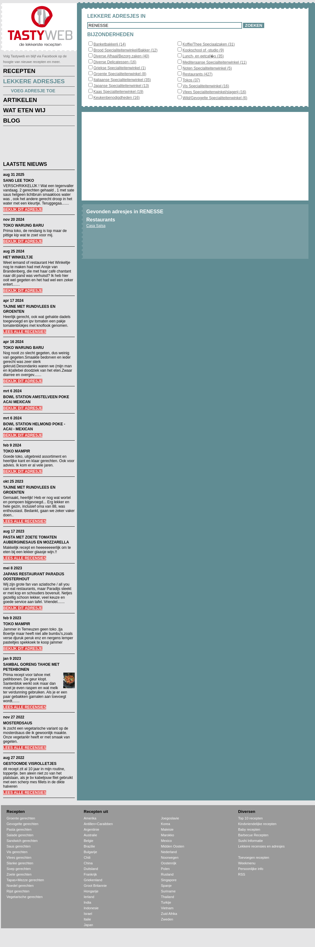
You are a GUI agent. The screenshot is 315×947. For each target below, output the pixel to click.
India (87, 902)
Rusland (167, 874)
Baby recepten (249, 829)
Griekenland (93, 880)
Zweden (167, 919)
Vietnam (167, 908)
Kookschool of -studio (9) (203, 50)
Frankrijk (90, 874)
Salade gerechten (20, 835)
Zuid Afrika (169, 914)
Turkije (166, 902)
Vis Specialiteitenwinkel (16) (206, 86)
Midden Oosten (172, 846)
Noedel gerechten (20, 885)
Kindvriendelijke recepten (257, 824)
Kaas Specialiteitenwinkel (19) (118, 91)
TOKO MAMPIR (16, 451)
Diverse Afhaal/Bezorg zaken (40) (121, 56)
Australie (90, 835)
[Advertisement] (34, 145)
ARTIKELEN (20, 100)
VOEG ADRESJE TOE (33, 90)
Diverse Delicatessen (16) (114, 62)
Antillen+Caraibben (98, 824)
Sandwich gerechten (22, 841)
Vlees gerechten (19, 857)
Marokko (167, 835)
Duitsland (91, 869)
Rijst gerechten (18, 891)
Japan (88, 925)
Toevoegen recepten (253, 857)
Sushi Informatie (250, 841)
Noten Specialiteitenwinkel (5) (207, 68)
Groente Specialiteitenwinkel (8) (119, 74)
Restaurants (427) (197, 74)
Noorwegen (170, 857)
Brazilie (89, 846)
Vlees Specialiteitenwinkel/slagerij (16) (214, 92)
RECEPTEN (19, 71)
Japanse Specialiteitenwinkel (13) (121, 86)
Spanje (166, 885)
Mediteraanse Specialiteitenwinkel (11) (214, 62)
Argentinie (91, 829)
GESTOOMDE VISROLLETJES (29, 763)
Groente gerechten (21, 818)
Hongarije (91, 891)
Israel (88, 914)
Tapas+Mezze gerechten (25, 880)
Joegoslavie (170, 818)
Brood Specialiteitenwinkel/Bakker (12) (125, 50)
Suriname (168, 891)
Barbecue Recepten (253, 835)
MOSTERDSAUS (17, 723)
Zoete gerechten (19, 874)
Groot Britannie (95, 885)
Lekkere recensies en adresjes (261, 846)
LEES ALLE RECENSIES (24, 332)
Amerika (90, 818)
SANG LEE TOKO (18, 180)
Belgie (88, 841)
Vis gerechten (17, 852)
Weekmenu (246, 863)
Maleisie (167, 829)
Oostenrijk (169, 863)
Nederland (169, 852)
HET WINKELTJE (18, 257)
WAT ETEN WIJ (24, 110)
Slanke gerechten (20, 863)
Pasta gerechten (19, 829)
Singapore (169, 880)
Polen (165, 869)
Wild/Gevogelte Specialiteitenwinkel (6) (215, 98)
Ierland (89, 897)
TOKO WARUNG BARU (23, 225)
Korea (165, 824)
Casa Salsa (95, 226)
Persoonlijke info (250, 869)
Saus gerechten (19, 846)
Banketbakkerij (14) (109, 44)
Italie (87, 919)
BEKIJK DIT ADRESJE (22, 209)
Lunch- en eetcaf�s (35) (203, 56)
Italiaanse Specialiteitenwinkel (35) (122, 80)
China (88, 863)
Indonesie (91, 908)
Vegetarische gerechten (25, 897)
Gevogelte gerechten (22, 824)
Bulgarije (90, 852)
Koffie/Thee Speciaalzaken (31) (209, 44)
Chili (87, 857)
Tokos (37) (191, 80)
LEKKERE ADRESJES (34, 81)
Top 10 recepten (250, 818)
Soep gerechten (19, 869)
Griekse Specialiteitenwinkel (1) (119, 68)
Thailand (167, 897)
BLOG (11, 120)
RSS (241, 874)
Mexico (166, 841)
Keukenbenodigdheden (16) (116, 97)
